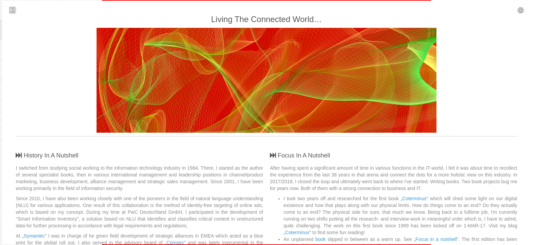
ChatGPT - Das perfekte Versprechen (479, 113)
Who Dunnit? (453, 79)
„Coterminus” (297, 225)
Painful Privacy (455, 188)
